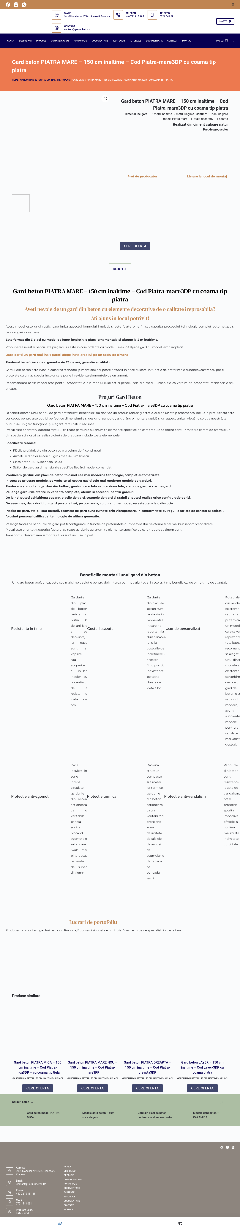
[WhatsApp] (24, 4)
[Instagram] (16, 4)
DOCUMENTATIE (100, 40)
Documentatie (154, 40)
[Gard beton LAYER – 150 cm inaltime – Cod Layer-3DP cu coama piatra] (202, 1032)
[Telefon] (180, 1223)
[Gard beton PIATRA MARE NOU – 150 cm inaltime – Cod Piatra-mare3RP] (92, 1032)
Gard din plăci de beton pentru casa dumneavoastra (155, 1118)
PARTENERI (119, 40)
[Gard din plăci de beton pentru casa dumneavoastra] (128, 1117)
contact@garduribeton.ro (77, 29)
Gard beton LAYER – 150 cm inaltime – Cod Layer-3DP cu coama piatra (202, 1070)
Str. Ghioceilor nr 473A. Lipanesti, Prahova (87, 16)
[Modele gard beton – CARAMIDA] (183, 1117)
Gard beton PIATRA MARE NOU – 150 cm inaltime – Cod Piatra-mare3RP (92, 1070)
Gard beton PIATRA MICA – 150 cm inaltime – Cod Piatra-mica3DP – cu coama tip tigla (37, 1070)
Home (15, 80)
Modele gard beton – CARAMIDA (206, 1118)
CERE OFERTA (135, 246)
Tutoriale (135, 40)
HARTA (225, 21)
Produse (41, 40)
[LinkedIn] (233, 1147)
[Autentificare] (233, 4)
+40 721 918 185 (135, 16)
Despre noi (25, 40)
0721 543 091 (167, 16)
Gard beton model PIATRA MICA (43, 1118)
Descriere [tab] (120, 269)
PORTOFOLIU (80, 40)
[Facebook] (8, 4)
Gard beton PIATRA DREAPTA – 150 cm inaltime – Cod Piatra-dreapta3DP (147, 1070)
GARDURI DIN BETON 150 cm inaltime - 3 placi (45, 80)
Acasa (10, 40)
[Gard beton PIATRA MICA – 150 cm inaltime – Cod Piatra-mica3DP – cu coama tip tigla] (37, 1032)
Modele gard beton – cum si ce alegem (98, 1118)
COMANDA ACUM (60, 40)
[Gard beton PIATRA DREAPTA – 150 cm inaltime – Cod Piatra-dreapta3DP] (147, 1032)
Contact (172, 40)
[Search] (233, 41)
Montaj (186, 40)
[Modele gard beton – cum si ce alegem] (73, 1117)
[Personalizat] (60, 1223)
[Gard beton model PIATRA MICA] (17, 1117)
